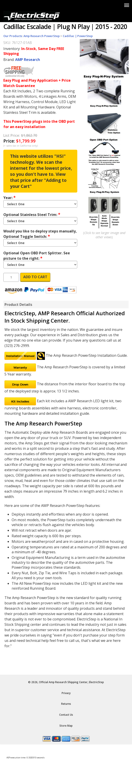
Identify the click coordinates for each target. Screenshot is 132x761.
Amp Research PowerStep (41, 36)
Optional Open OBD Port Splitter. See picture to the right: (36, 256)
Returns (66, 704)
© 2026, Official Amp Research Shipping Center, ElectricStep (66, 682)
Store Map (66, 726)
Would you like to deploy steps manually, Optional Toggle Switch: (40, 234)
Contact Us (66, 715)
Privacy (66, 693)
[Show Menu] (126, 5)
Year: (9, 197)
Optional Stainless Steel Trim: (31, 214)
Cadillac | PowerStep (78, 36)
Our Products (12, 36)
